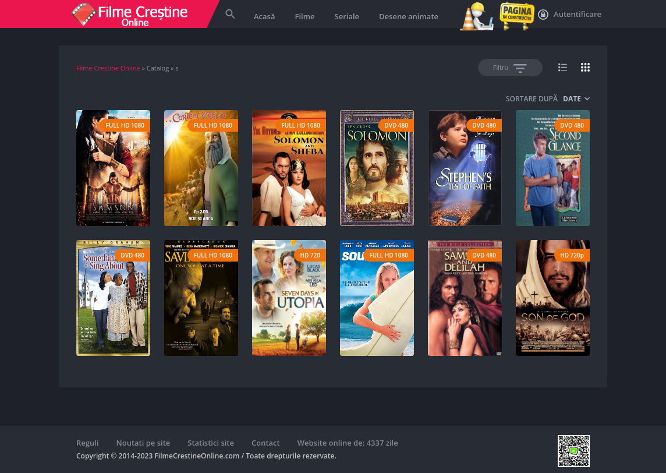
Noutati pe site (143, 442)
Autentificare (569, 15)
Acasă (264, 16)
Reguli (87, 442)
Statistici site (210, 442)
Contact (265, 442)
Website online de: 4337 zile (347, 442)
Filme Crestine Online (108, 67)
